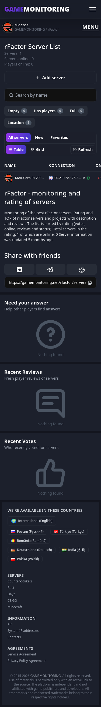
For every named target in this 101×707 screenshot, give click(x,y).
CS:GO (12, 600)
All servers (18, 137)
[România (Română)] (29, 541)
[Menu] (93, 9)
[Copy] (84, 178)
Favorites (59, 137)
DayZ (11, 594)
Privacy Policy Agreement (27, 660)
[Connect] (89, 178)
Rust (11, 587)
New (39, 137)
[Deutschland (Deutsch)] (31, 550)
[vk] (19, 269)
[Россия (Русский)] (27, 532)
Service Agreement (22, 654)
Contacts (14, 637)
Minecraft (15, 607)
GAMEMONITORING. (46, 675)
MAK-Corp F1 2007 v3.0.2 (29, 178)
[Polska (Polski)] (25, 559)
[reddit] (82, 269)
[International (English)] (32, 520)
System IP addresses (23, 630)
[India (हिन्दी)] (74, 550)
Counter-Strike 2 (20, 581)
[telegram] (51, 269)
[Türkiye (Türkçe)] (69, 532)
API (10, 624)
